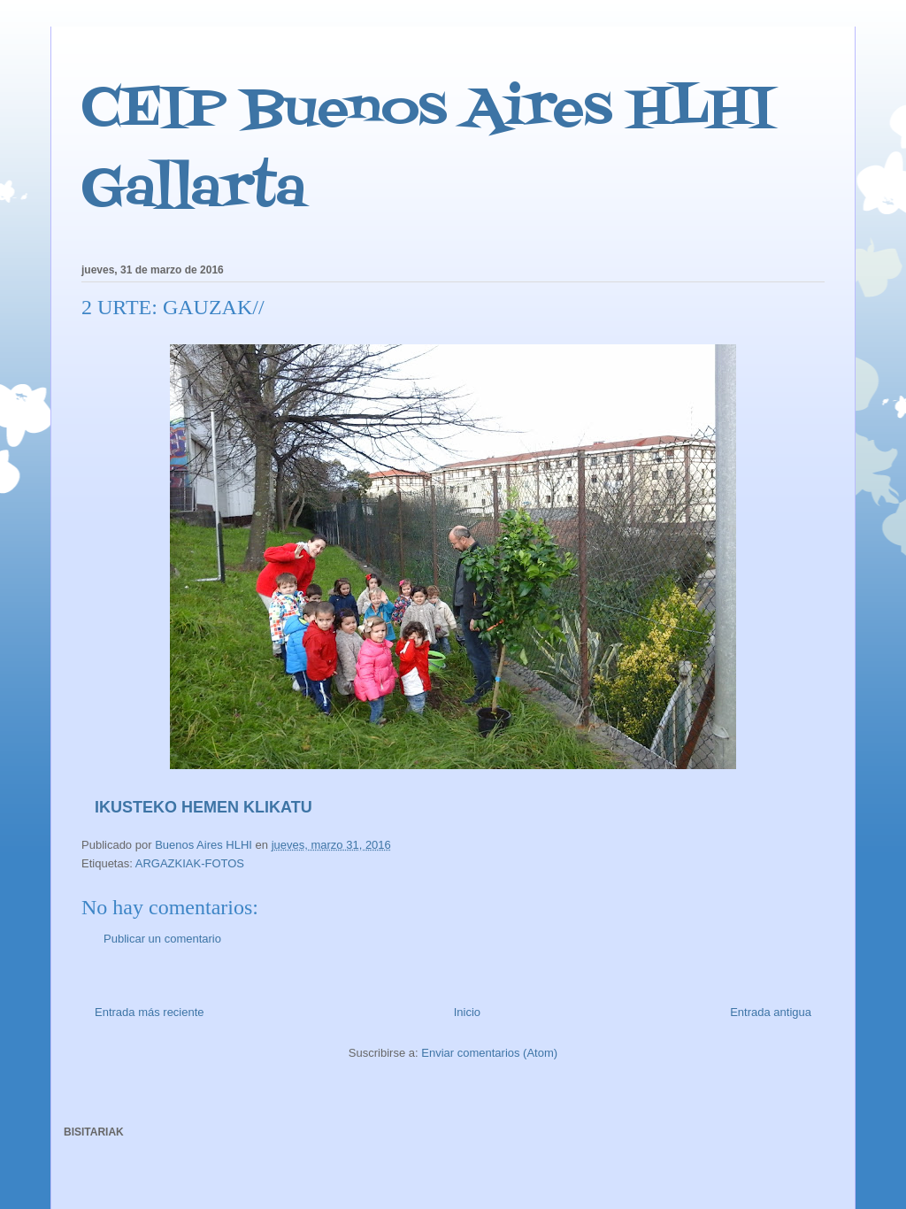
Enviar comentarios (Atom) (489, 1052)
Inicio (467, 1012)
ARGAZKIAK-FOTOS (189, 863)
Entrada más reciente (149, 1012)
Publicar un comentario (162, 938)
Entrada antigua (770, 1012)
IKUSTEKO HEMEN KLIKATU (203, 807)
